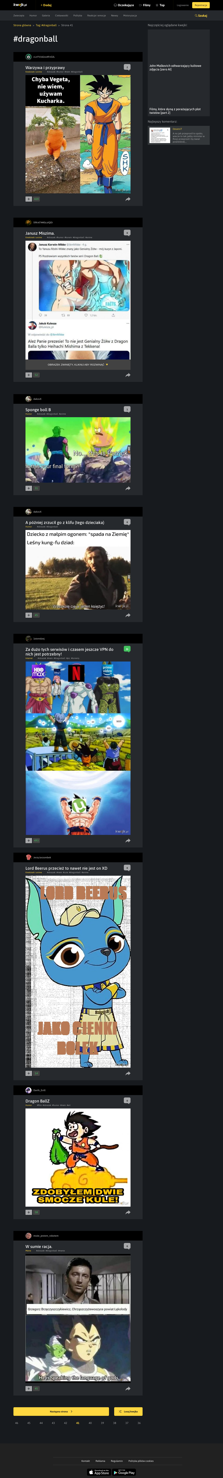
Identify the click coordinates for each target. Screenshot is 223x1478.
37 (126, 1422)
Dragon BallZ (37, 1101)
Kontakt (85, 1461)
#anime (88, 237)
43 (53, 1422)
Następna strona (61, 1411)
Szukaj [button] (202, 15)
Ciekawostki (61, 15)
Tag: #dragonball (46, 25)
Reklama (100, 1461)
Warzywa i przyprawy (45, 67)
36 (139, 1422)
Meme (28, 1251)
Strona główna (22, 25)
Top (162, 5)
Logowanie (183, 5)
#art (68, 1105)
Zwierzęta (18, 15)
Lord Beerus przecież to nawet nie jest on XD (66, 868)
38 (114, 1422)
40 (90, 1422)
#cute (65, 872)
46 (16, 1422)
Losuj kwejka (128, 1411)
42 (65, 1422)
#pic (68, 658)
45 (28, 1422)
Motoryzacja (130, 15)
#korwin (68, 237)
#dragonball (77, 72)
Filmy (147, 5)
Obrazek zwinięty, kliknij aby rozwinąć (76, 364)
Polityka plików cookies (141, 1461)
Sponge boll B (38, 409)
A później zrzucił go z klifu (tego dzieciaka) (64, 522)
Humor (33, 15)
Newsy (114, 15)
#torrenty (75, 658)
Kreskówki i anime (33, 72)
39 (102, 1422)
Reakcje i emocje (96, 15)
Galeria (46, 15)
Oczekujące (126, 5)
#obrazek (51, 72)
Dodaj (47, 5)
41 (77, 1422)
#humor (60, 72)
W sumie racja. (38, 1246)
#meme (61, 1251)
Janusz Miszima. (40, 233)
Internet (29, 658)
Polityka (77, 15)
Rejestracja (201, 5)
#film (39, 1105)
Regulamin (117, 1461)
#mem (67, 72)
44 (41, 1422)
